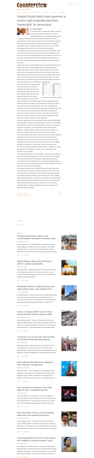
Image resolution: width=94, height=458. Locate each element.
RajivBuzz (63, 12)
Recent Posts (54, 12)
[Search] (71, 3)
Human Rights (27, 195)
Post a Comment (20, 224)
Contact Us (46, 12)
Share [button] (60, 193)
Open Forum (25, 12)
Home (18, 12)
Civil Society (20, 195)
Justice (32, 195)
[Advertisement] (47, 210)
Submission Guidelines (35, 12)
